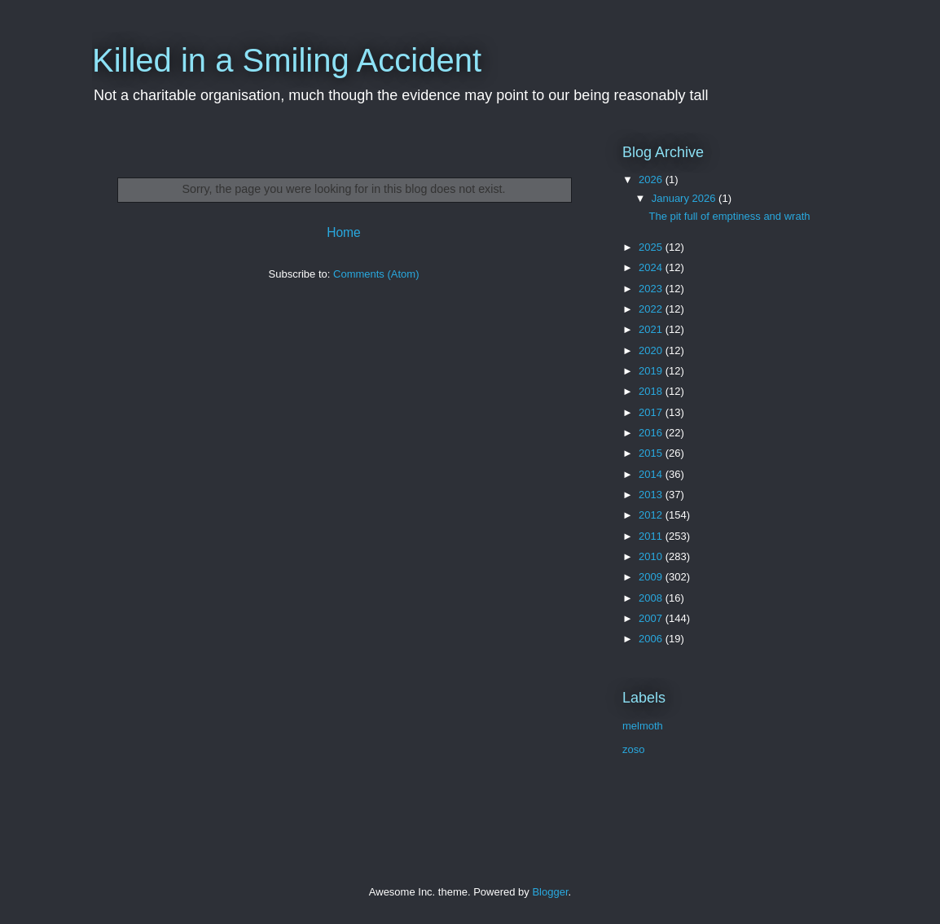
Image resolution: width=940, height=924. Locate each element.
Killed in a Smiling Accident (286, 60)
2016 (652, 433)
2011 (652, 536)
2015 (652, 453)
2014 (652, 474)
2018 (652, 391)
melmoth (642, 726)
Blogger (550, 892)
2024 (652, 267)
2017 (652, 412)
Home (344, 232)
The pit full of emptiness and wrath (729, 216)
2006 (652, 639)
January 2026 (685, 198)
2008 (652, 598)
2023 (652, 288)
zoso (633, 749)
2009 (652, 577)
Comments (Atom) (376, 274)
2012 (652, 515)
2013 (652, 494)
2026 (652, 179)
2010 (652, 556)
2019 (652, 371)
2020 (652, 350)
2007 (652, 618)
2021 (652, 329)
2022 (652, 309)
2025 (652, 247)
